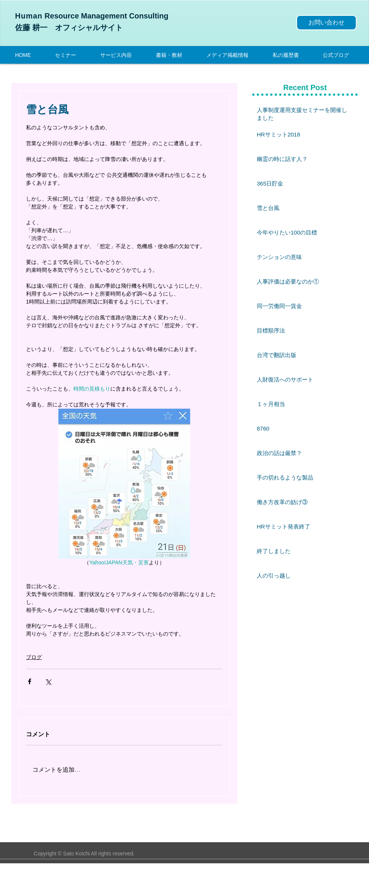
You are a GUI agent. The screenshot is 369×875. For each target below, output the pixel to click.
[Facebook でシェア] (29, 681)
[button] (122, 55)
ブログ (34, 657)
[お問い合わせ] (326, 22)
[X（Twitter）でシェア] (48, 681)
